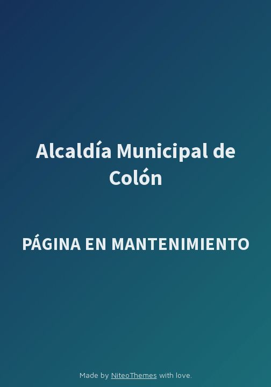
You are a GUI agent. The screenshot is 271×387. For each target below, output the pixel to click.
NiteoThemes (134, 374)
